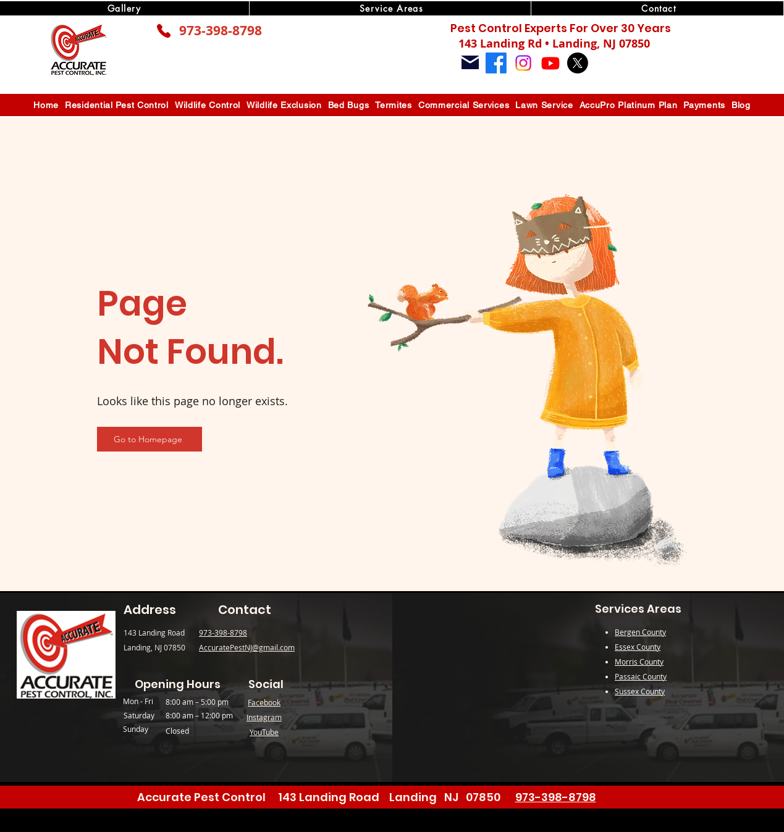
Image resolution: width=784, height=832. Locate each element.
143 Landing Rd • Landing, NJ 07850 (554, 43)
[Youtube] (550, 63)
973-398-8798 (220, 31)
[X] (577, 63)
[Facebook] (496, 63)
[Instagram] (523, 63)
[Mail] (470, 62)
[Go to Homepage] (149, 439)
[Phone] (164, 30)
